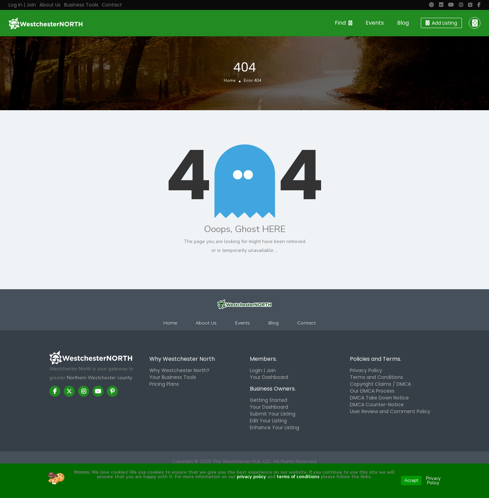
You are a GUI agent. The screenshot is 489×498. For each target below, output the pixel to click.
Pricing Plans (164, 384)
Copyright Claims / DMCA (380, 384)
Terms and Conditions (376, 377)
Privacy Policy (366, 370)
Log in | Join (22, 4)
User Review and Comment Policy (390, 411)
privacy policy (251, 477)
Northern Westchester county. (100, 377)
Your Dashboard (269, 377)
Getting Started (268, 400)
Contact (112, 4)
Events (375, 23)
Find (340, 23)
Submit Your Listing (272, 413)
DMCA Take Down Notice (379, 397)
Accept (411, 480)
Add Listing (441, 23)
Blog (403, 23)
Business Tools (81, 4)
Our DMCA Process (372, 390)
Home (229, 81)
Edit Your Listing (268, 420)
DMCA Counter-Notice (377, 404)
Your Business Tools (172, 377)
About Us (50, 4)
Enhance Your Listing (274, 427)
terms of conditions (297, 477)
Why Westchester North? (179, 370)
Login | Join (263, 370)
